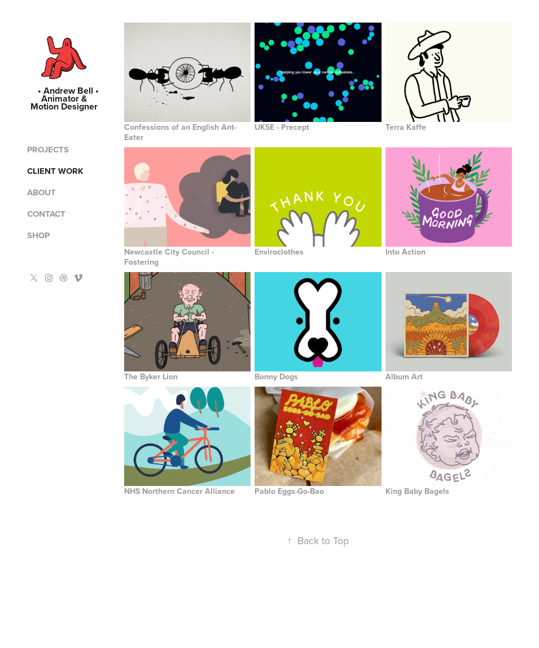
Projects (48, 149)
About (41, 192)
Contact (46, 214)
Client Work (55, 171)
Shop (38, 235)
